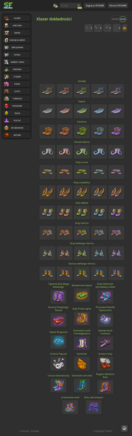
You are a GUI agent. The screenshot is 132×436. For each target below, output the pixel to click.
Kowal (12, 55)
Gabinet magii (14, 62)
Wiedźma (12, 69)
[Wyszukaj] (78, 5)
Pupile (12, 84)
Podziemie (13, 106)
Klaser (12, 18)
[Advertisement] (81, 59)
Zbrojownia (13, 47)
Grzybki (12, 135)
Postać (12, 120)
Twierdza (13, 99)
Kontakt (35, 431)
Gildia (12, 113)
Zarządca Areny (14, 40)
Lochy (12, 91)
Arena (12, 33)
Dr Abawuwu (14, 128)
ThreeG (108, 431)
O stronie (24, 431)
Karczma (13, 25)
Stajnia (12, 77)
